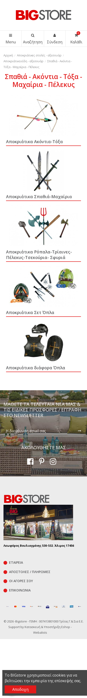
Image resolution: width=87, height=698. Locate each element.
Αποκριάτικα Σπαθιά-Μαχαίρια (39, 196)
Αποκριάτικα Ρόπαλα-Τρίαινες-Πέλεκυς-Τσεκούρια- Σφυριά (39, 254)
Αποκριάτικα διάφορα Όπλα (35, 367)
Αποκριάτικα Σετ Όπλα (30, 312)
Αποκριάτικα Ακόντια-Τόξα (34, 141)
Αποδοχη (20, 689)
